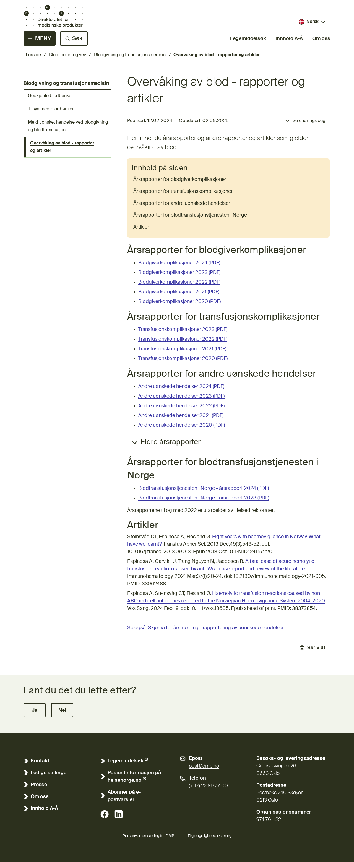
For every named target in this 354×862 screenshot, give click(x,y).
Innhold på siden (160, 168)
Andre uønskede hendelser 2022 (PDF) (181, 405)
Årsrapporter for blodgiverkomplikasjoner (179, 179)
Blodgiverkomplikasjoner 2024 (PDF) (179, 262)
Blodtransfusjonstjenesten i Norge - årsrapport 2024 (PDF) (203, 488)
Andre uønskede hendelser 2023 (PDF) (181, 396)
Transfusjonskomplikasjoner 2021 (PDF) (182, 348)
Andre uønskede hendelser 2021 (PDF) (180, 415)
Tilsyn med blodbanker (51, 109)
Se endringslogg (309, 121)
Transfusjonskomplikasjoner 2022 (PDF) (182, 339)
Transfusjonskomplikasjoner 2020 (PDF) (183, 358)
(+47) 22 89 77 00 (208, 785)
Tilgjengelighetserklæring (209, 835)
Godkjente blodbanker (50, 96)
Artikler (141, 227)
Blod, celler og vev (67, 55)
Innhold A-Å (289, 38)
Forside (33, 55)
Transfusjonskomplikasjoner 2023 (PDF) (182, 329)
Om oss (321, 38)
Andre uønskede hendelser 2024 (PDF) (181, 386)
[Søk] (74, 38)
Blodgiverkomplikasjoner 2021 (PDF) (178, 291)
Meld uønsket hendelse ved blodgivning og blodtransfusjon (68, 126)
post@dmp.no (204, 766)
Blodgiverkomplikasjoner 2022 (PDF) (179, 282)
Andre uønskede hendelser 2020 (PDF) (181, 425)
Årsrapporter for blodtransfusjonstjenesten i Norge (190, 215)
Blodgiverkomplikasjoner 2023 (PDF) (179, 272)
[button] (35, 710)
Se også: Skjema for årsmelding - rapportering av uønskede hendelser (205, 627)
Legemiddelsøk (248, 38)
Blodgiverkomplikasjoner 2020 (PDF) (179, 301)
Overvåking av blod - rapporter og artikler (62, 147)
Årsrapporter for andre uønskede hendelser (181, 203)
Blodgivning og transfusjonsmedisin (130, 55)
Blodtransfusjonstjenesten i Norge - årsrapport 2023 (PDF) (203, 498)
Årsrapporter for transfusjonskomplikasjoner (183, 191)
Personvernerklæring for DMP (148, 836)
